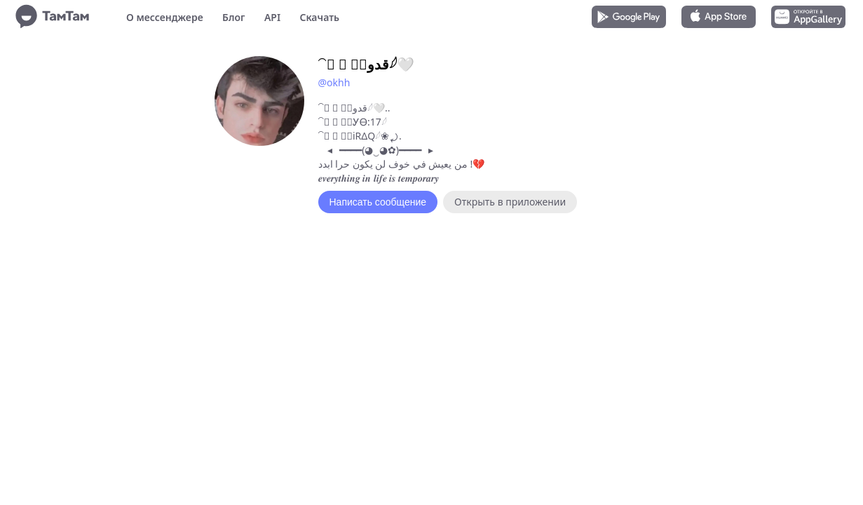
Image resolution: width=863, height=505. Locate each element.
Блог (233, 17)
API (272, 17)
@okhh (334, 82)
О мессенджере (164, 17)
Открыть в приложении (510, 201)
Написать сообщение (378, 202)
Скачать (319, 17)
